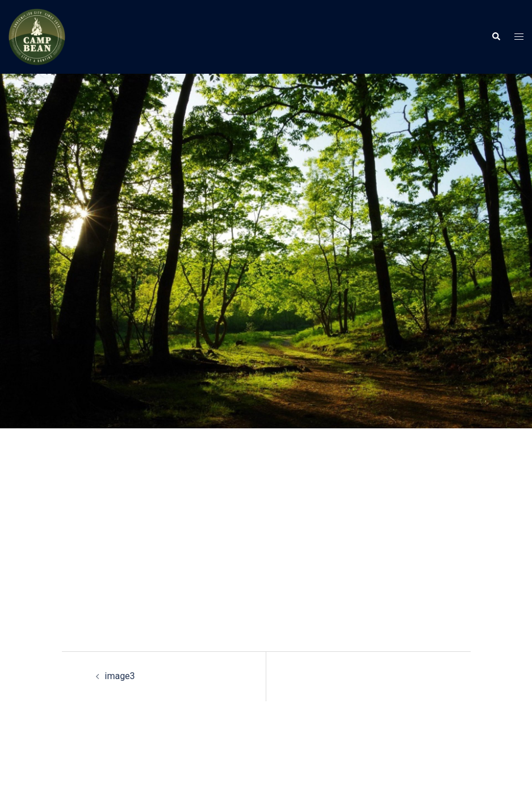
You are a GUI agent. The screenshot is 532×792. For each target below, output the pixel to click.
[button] (495, 36)
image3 (120, 676)
